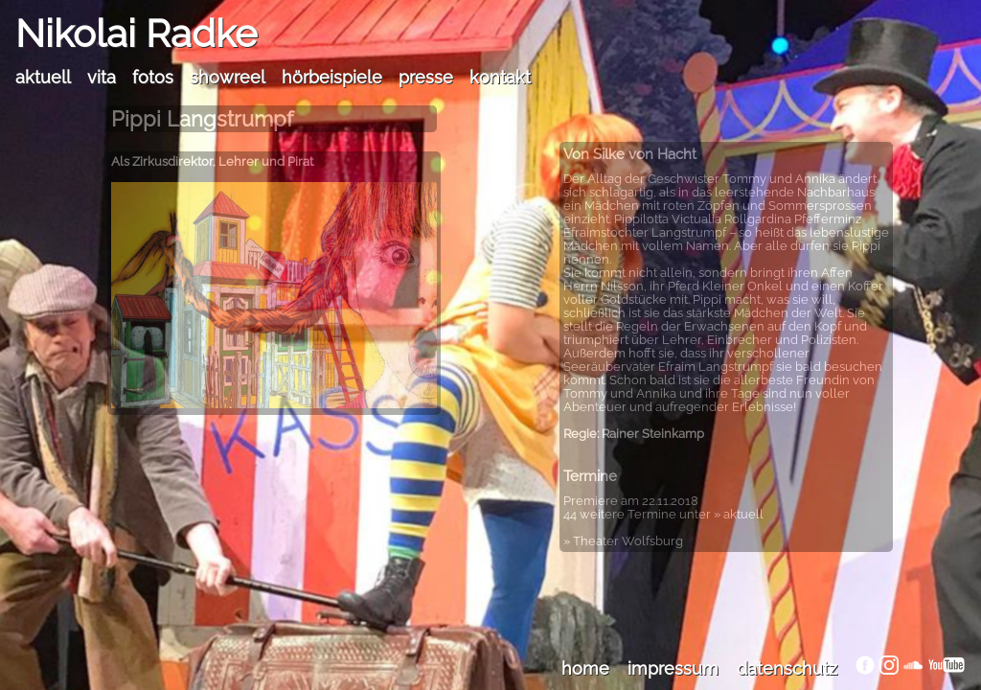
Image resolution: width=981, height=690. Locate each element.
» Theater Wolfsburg (623, 541)
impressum (673, 668)
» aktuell (739, 514)
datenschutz (787, 668)
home (585, 668)
